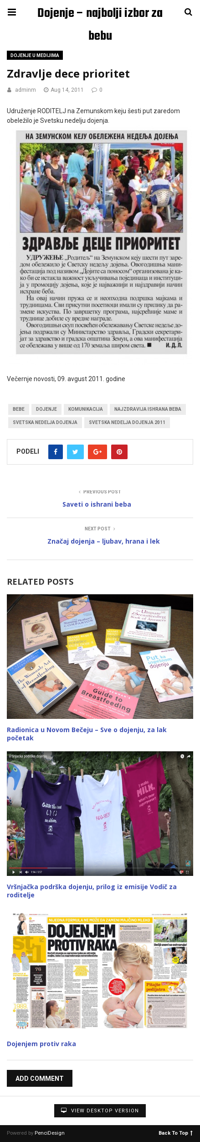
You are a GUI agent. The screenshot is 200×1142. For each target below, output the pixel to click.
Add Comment (39, 1078)
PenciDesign (50, 1133)
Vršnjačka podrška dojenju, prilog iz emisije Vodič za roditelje (92, 890)
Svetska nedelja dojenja (45, 422)
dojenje (46, 409)
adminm (25, 90)
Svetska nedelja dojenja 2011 (127, 422)
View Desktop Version (100, 1111)
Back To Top (176, 1132)
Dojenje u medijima (34, 55)
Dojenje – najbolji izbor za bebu (100, 14)
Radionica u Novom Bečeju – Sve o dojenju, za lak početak (87, 733)
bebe (19, 409)
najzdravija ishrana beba (147, 409)
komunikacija (85, 409)
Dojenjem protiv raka (41, 1043)
